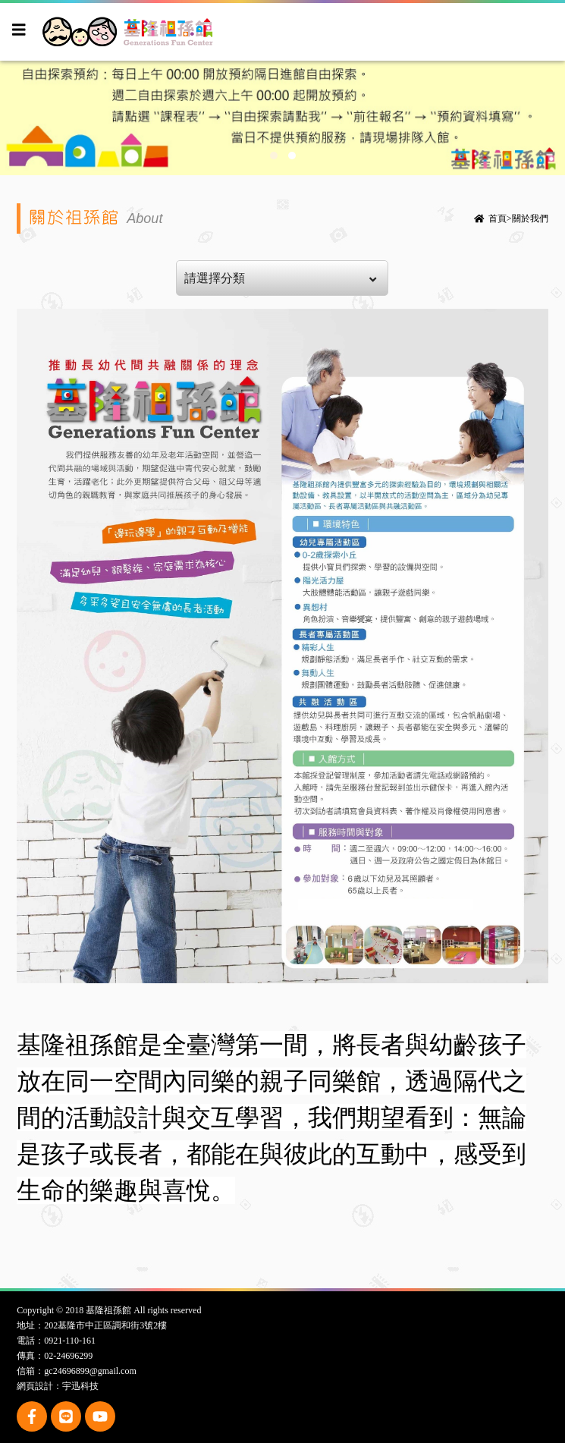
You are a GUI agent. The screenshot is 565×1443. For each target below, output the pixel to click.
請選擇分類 (280, 278)
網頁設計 (35, 1386)
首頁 (497, 218)
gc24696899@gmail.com (90, 1371)
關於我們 (530, 218)
